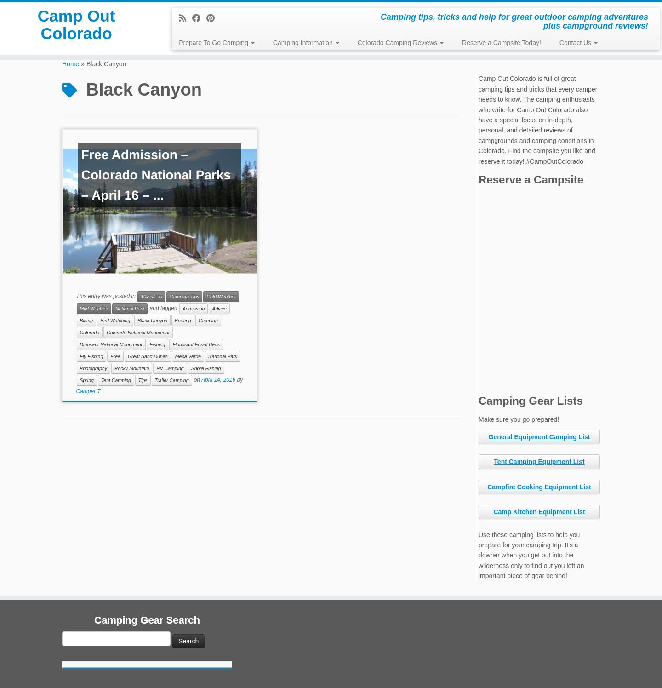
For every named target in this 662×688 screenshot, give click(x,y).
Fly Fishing (91, 356)
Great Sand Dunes (148, 356)
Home (70, 64)
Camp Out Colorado (76, 29)
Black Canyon (152, 320)
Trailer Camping (172, 380)
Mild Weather (94, 308)
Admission (194, 308)
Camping (208, 320)
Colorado (90, 332)
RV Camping (169, 368)
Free (115, 356)
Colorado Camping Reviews (401, 42)
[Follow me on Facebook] (199, 18)
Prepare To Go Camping (217, 42)
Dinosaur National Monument (111, 344)
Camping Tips (185, 296)
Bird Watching (115, 320)
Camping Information (306, 42)
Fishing (158, 344)
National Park (129, 308)
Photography (94, 368)
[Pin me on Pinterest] (213, 18)
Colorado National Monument (138, 332)
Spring (87, 380)
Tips (143, 380)
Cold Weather (221, 296)
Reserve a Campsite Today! (501, 42)
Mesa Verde (188, 356)
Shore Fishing (206, 368)
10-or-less (151, 296)
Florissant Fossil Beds (196, 344)
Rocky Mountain (131, 368)
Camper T (88, 391)
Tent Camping (116, 380)
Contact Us (578, 42)
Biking (86, 320)
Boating (183, 320)
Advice (219, 308)
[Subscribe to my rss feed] (185, 18)
